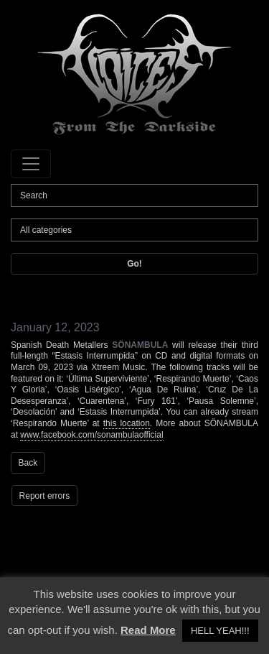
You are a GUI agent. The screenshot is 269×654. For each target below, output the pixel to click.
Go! (134, 264)
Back (28, 463)
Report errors (44, 496)
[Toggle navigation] (31, 163)
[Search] (134, 195)
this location (126, 423)
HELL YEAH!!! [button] (220, 630)
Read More (148, 630)
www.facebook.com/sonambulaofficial (91, 435)
